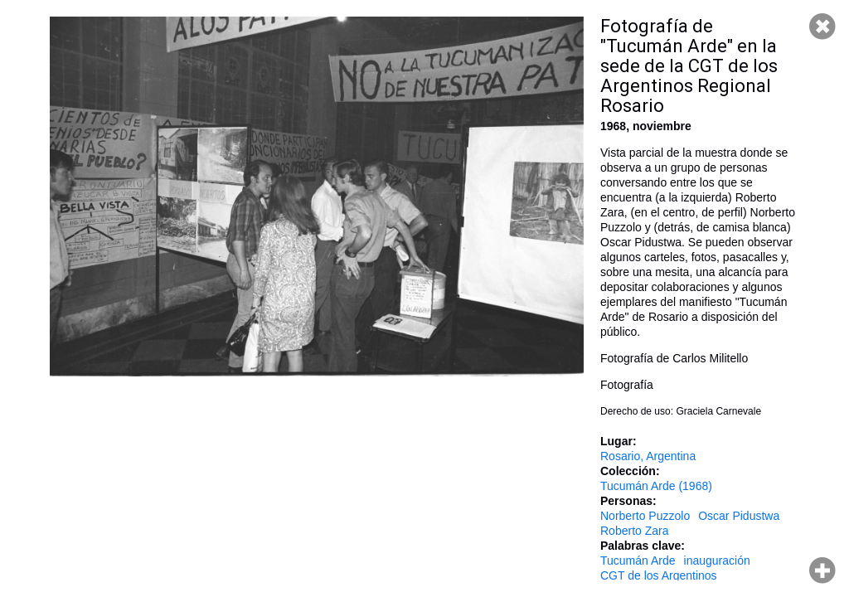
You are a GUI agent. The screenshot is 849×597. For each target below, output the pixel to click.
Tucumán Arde (638, 560)
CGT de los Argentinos (658, 575)
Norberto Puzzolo (645, 515)
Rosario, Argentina (648, 456)
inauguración (717, 560)
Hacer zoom (822, 570)
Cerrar (822, 26)
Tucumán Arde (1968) (656, 486)
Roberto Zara (634, 530)
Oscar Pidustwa (738, 515)
